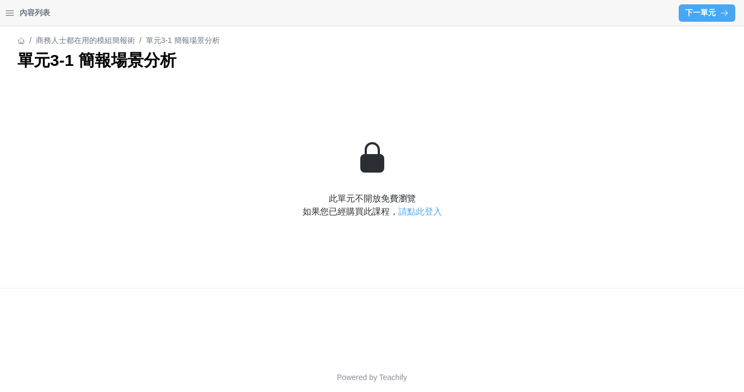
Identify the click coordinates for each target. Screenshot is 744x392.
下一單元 (707, 12)
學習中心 (67, 12)
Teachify (488, 377)
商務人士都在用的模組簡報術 (58, 40)
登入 (112, 12)
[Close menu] (177, 13)
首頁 (23, 12)
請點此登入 (515, 211)
